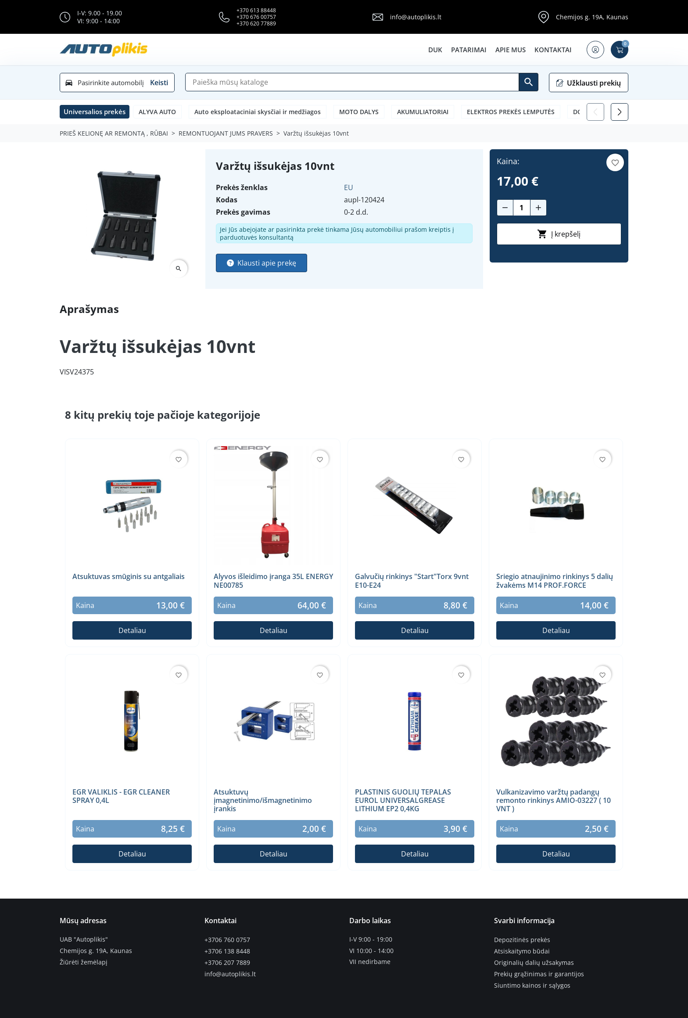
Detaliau (132, 630)
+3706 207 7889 (227, 962)
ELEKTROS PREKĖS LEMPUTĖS (511, 112)
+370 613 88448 (256, 10)
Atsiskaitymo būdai (522, 951)
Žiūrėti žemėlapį (84, 962)
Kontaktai (552, 49)
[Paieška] (352, 82)
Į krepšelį (558, 234)
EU (348, 187)
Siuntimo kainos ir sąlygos (532, 984)
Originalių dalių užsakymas (534, 962)
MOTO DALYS (359, 112)
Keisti (159, 82)
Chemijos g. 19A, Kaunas (592, 17)
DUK (435, 49)
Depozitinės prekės (522, 939)
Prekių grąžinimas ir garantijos (539, 973)
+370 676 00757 (256, 17)
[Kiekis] (521, 207)
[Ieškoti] (528, 82)
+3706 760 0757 (227, 939)
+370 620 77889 (256, 23)
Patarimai (468, 49)
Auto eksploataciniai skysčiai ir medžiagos (257, 112)
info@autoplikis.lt (415, 17)
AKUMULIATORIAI (422, 112)
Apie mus (510, 49)
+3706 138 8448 (227, 951)
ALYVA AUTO (157, 112)
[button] (595, 49)
